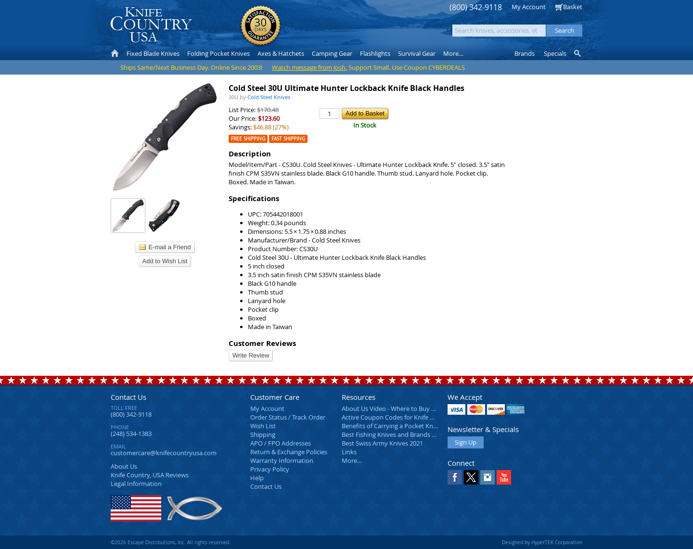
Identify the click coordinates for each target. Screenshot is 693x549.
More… (352, 460)
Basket (572, 6)
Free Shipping (248, 139)
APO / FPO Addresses (280, 443)
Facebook (455, 477)
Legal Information (136, 483)
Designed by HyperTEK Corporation (542, 542)
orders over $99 (314, 29)
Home (115, 53)
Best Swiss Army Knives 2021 (382, 443)
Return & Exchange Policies (288, 451)
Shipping (262, 434)
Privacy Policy (269, 469)
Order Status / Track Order (287, 417)
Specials (555, 53)
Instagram (487, 477)
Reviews (150, 475)
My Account (529, 6)
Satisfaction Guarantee (260, 26)
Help (257, 477)
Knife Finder (578, 53)
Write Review (250, 355)
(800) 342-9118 (475, 7)
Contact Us (128, 397)
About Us (124, 466)
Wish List (263, 425)
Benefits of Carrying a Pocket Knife (391, 425)
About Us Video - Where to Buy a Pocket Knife (407, 408)
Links (349, 451)
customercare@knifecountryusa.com (164, 452)
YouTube (504, 477)
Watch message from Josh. (309, 67)
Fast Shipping (288, 139)
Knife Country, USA (151, 24)
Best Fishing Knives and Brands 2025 (393, 434)
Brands (524, 53)
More (453, 53)
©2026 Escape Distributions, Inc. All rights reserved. (171, 542)
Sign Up (465, 442)
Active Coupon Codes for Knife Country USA (404, 417)
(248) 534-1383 (131, 433)
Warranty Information (281, 460)
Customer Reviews (262, 343)
